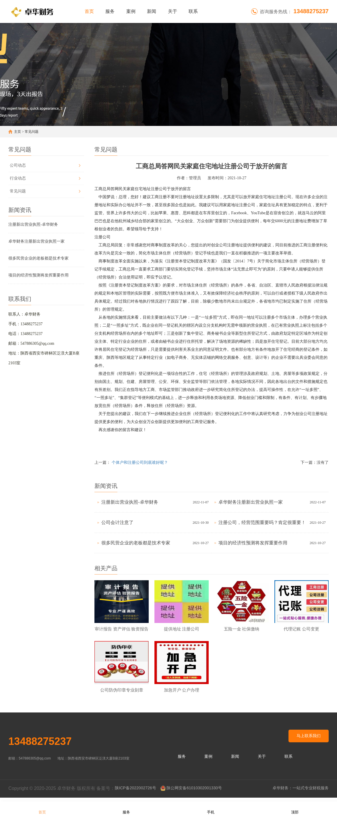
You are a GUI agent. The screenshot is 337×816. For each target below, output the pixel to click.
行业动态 (18, 178)
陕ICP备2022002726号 (135, 792)
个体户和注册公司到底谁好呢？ (140, 462)
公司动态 (18, 165)
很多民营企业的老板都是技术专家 (38, 258)
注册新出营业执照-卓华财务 (33, 224)
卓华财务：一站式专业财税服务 (300, 792)
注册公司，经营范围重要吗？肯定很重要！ (262, 522)
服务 (110, 11)
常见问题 (31, 132)
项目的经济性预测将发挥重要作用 (38, 275)
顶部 (295, 808)
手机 (210, 808)
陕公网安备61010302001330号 (194, 792)
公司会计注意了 (117, 522)
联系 (193, 11)
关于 (172, 11)
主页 (17, 132)
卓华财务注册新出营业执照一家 (36, 241)
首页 (89, 11)
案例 (130, 11)
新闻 (151, 11)
